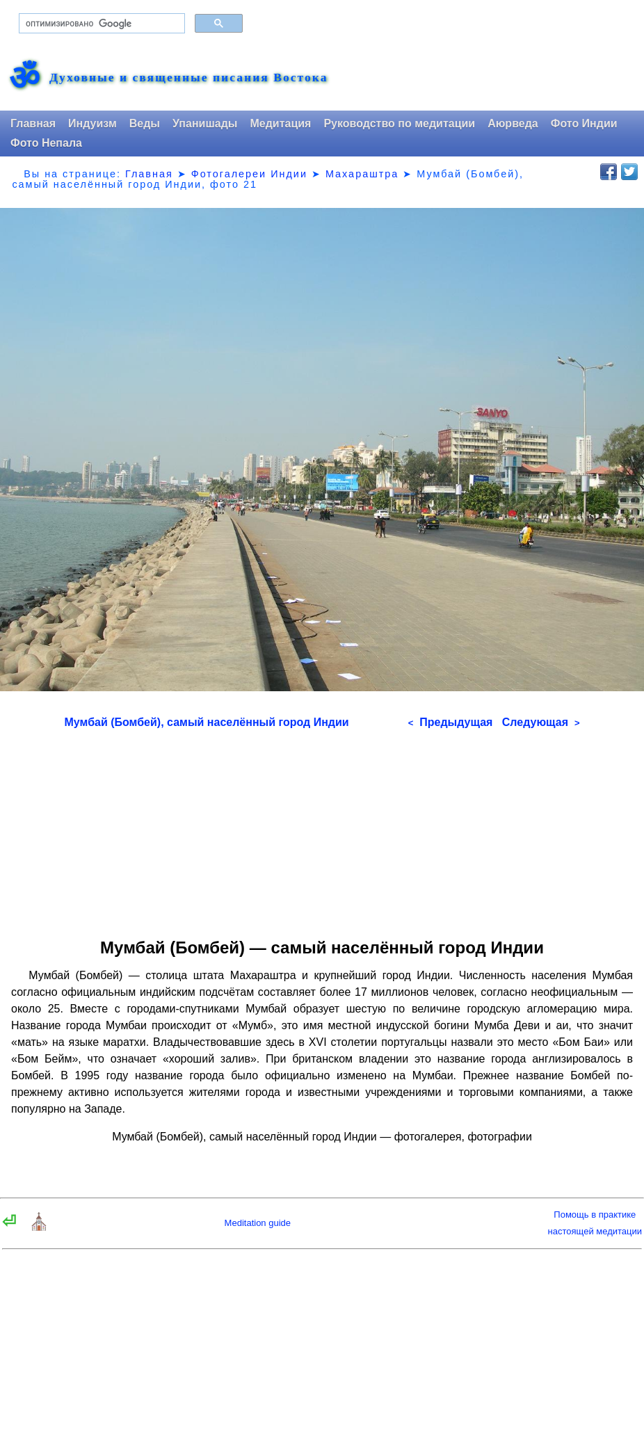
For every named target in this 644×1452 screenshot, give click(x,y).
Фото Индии (584, 123)
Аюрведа (513, 123)
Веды (144, 123)
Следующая (541, 722)
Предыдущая (450, 722)
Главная (33, 123)
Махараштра (362, 173)
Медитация (280, 123)
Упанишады (204, 123)
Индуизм (92, 123)
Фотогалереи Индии (249, 173)
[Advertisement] (322, 829)
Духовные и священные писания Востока (188, 78)
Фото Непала (46, 143)
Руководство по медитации (399, 123)
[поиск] (100, 23)
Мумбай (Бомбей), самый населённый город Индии (207, 722)
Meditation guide (258, 1223)
